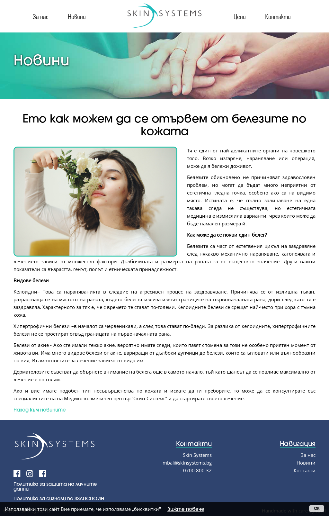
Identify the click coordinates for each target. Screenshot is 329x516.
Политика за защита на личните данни (55, 486)
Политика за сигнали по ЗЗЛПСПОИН (58, 498)
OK (316, 508)
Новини (77, 16)
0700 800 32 (197, 470)
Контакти (278, 16)
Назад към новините (39, 409)
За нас (41, 16)
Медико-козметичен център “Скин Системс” (115, 398)
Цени (240, 16)
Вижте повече (185, 509)
